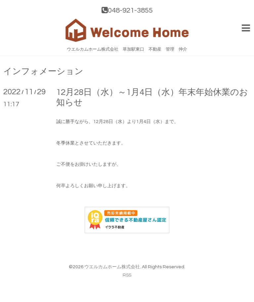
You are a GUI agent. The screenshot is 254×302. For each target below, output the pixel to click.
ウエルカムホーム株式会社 (112, 267)
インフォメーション (43, 71)
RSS (127, 275)
